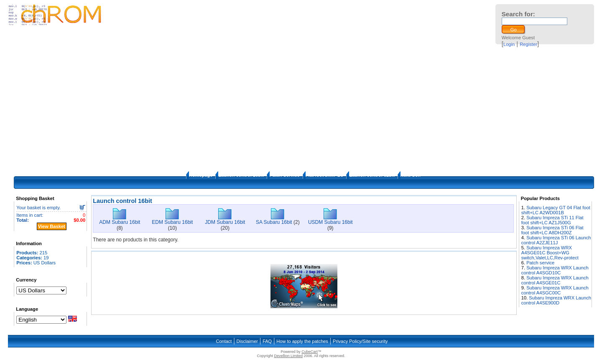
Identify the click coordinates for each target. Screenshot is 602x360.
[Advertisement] (301, 108)
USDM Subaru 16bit (330, 222)
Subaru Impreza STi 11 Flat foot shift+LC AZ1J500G (552, 220)
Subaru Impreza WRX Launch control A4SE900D (556, 300)
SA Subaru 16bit (274, 222)
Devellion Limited (288, 356)
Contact (224, 341)
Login (509, 44)
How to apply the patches (302, 341)
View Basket (51, 226)
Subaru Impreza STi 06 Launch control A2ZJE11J (556, 240)
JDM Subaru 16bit (225, 222)
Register (528, 44)
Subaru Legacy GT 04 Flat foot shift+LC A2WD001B (555, 210)
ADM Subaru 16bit (119, 222)
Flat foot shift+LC (325, 174)
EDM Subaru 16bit (172, 222)
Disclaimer (247, 341)
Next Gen (410, 174)
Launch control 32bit (371, 174)
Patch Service (285, 174)
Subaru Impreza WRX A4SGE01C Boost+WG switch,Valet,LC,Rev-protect (550, 252)
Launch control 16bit (240, 174)
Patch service (540, 262)
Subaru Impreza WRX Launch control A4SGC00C (555, 290)
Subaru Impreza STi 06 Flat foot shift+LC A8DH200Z (552, 230)
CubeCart (309, 352)
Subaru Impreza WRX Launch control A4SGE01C (555, 280)
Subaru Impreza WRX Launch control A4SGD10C (555, 270)
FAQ (267, 341)
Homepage (200, 174)
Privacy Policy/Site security (360, 341)
